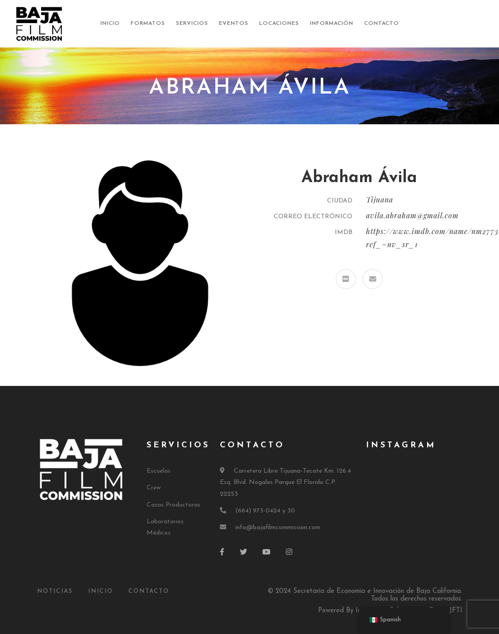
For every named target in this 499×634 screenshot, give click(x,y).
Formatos (148, 23)
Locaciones (279, 23)
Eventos (233, 23)
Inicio (110, 23)
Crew (154, 487)
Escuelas (159, 471)
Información (331, 23)
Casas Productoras (173, 505)
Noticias (55, 591)
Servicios (192, 23)
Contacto (381, 23)
